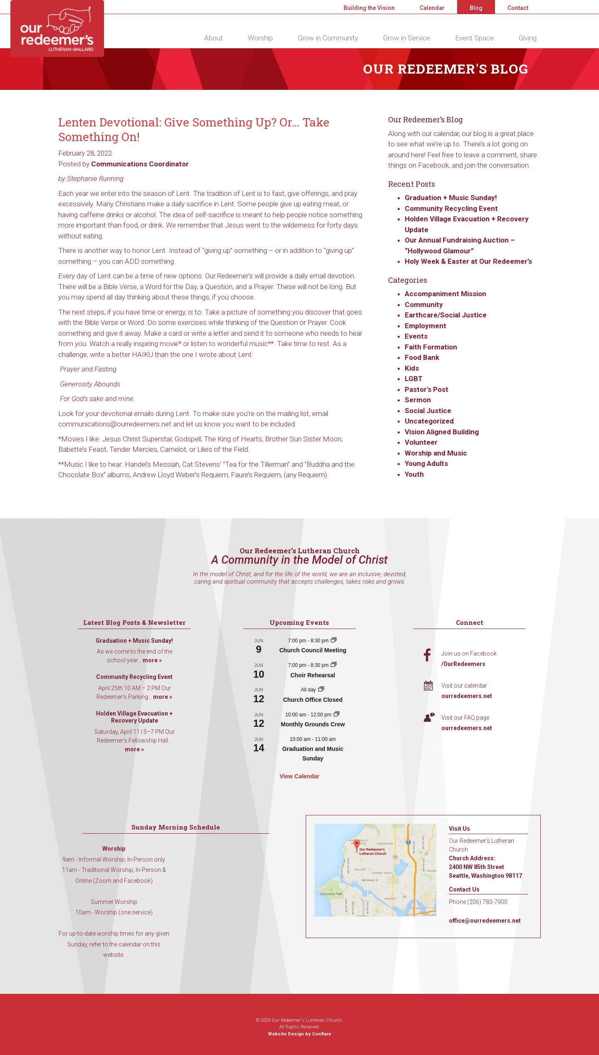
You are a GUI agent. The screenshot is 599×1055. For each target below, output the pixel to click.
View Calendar (299, 776)
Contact (517, 8)
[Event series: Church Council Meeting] (334, 641)
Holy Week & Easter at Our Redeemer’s (468, 261)
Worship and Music (436, 453)
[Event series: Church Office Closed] (321, 690)
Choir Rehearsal (312, 675)
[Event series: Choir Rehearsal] (334, 665)
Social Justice (428, 410)
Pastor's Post (426, 389)
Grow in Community (328, 38)
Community (424, 304)
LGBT (414, 378)
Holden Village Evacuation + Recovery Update (134, 717)
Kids (412, 368)
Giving (528, 38)
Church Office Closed (312, 699)
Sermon (418, 400)
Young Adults (426, 463)
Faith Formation (431, 347)
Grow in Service (406, 38)
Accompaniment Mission (445, 294)
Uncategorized (429, 421)
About (213, 38)
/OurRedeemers (463, 664)
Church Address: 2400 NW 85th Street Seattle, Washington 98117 (485, 867)
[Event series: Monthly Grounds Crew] (336, 715)
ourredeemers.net (466, 696)
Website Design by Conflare (299, 1034)
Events (416, 336)
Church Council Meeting (312, 650)
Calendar (432, 8)
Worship (260, 38)
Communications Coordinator (140, 164)
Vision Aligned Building (442, 432)
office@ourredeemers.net (485, 920)
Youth (414, 474)
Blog (476, 8)
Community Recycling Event (451, 208)
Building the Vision (369, 8)
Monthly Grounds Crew (313, 724)
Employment (425, 326)
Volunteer (421, 442)
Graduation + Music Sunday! (451, 197)
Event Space (474, 38)
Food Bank (422, 357)
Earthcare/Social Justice (446, 315)
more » (152, 660)
